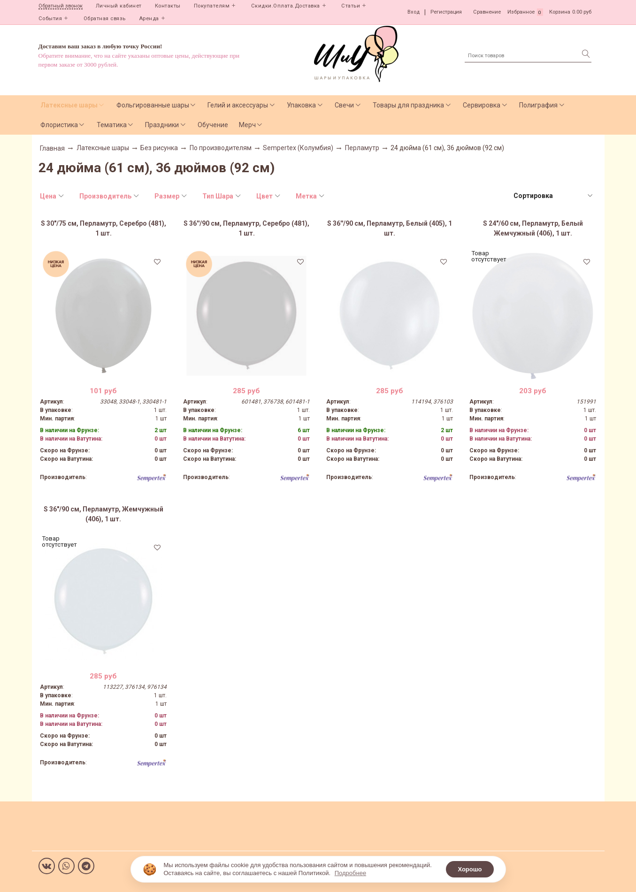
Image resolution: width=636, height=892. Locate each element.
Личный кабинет (119, 6)
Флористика (59, 125)
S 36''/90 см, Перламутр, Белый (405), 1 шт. (389, 228)
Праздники (162, 125)
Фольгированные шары (152, 105)
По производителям (221, 148)
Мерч (247, 125)
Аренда (149, 18)
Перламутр (362, 148)
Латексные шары (69, 105)
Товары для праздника (408, 105)
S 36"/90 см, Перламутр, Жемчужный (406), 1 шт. (103, 514)
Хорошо (470, 869)
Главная (52, 148)
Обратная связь (105, 18)
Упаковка (301, 105)
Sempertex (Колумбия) (298, 148)
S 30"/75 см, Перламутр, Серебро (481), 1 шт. (103, 228)
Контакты (168, 6)
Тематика (112, 125)
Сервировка (481, 105)
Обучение (213, 125)
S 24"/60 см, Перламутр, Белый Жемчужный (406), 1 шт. (533, 228)
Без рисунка (159, 148)
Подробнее (350, 873)
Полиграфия (538, 105)
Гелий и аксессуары (237, 105)
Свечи (344, 105)
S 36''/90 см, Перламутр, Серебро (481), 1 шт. (246, 228)
